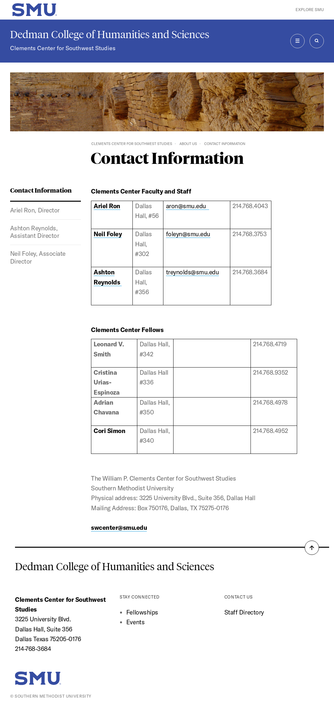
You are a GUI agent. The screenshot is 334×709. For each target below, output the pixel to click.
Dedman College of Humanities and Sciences (109, 34)
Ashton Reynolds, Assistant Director (34, 232)
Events (135, 622)
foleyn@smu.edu (188, 234)
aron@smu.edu (187, 206)
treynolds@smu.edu (192, 272)
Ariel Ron (107, 206)
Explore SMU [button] (310, 9)
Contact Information (41, 190)
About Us (188, 143)
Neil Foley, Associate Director (38, 257)
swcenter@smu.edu (119, 527)
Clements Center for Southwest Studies (62, 48)
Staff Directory (244, 612)
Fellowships (142, 612)
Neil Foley (108, 234)
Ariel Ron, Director (35, 210)
